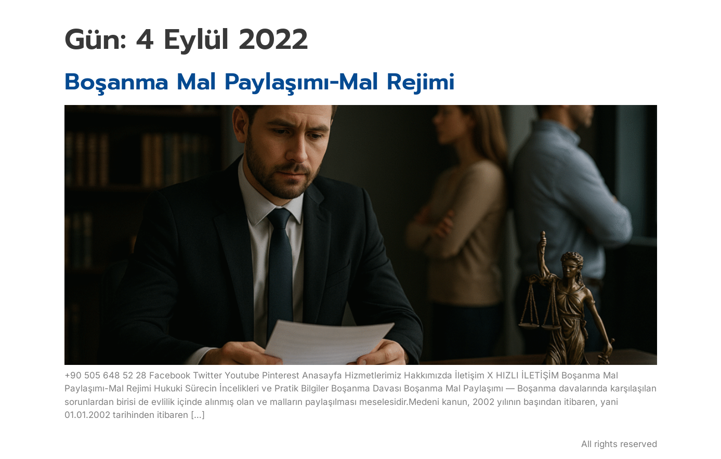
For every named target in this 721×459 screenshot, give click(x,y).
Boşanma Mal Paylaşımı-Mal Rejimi (259, 81)
